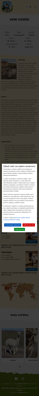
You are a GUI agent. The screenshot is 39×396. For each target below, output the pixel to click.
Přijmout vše (19, 229)
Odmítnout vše (29, 225)
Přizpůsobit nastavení (12, 225)
